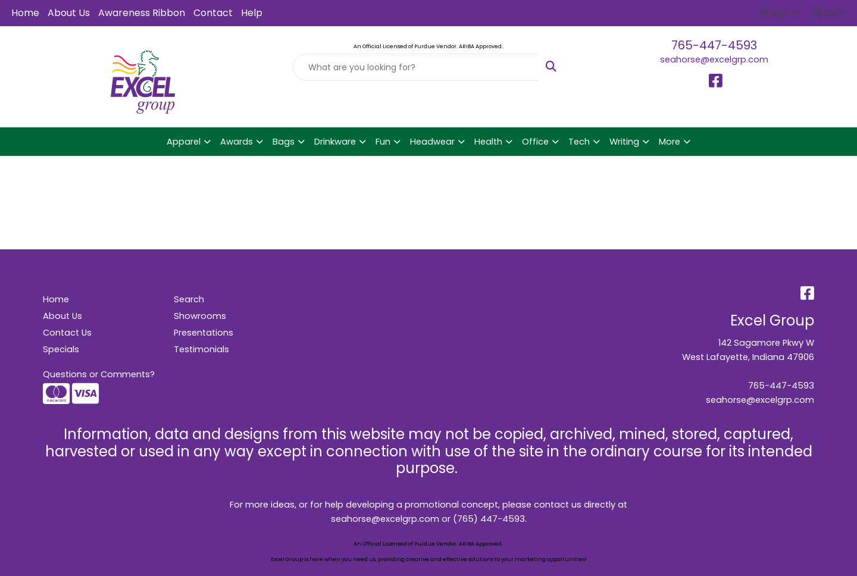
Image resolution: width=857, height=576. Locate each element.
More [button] (669, 142)
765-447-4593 (714, 45)
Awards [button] (236, 142)
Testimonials (201, 349)
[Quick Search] (416, 67)
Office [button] (535, 142)
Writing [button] (624, 142)
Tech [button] (579, 142)
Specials (61, 349)
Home (25, 13)
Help (251, 13)
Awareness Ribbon (141, 13)
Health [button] (488, 142)
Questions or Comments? (99, 374)
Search (189, 299)
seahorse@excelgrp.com (714, 59)
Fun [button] (383, 142)
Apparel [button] (184, 142)
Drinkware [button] (335, 142)
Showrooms (200, 316)
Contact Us (67, 333)
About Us (69, 13)
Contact (213, 13)
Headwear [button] (432, 142)
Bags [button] (284, 142)
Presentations (203, 333)
